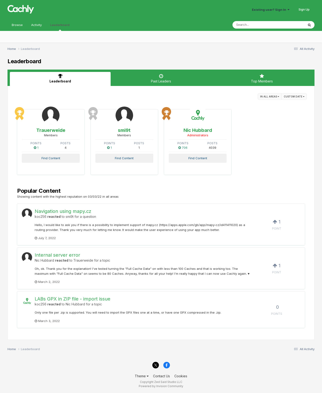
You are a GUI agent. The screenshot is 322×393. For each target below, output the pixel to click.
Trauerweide (50, 130)
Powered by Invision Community (161, 386)
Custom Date (294, 96)
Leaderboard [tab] (60, 78)
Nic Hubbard (197, 130)
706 (182, 147)
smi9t (124, 130)
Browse (17, 25)
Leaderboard (60, 27)
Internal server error (57, 255)
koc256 (40, 217)
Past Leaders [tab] (161, 78)
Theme (142, 376)
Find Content (50, 158)
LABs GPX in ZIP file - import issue (72, 299)
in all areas (269, 96)
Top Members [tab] (262, 78)
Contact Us (161, 376)
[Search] (255, 25)
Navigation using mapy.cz (63, 211)
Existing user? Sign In (270, 9)
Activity (36, 25)
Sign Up (304, 9)
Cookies (180, 376)
